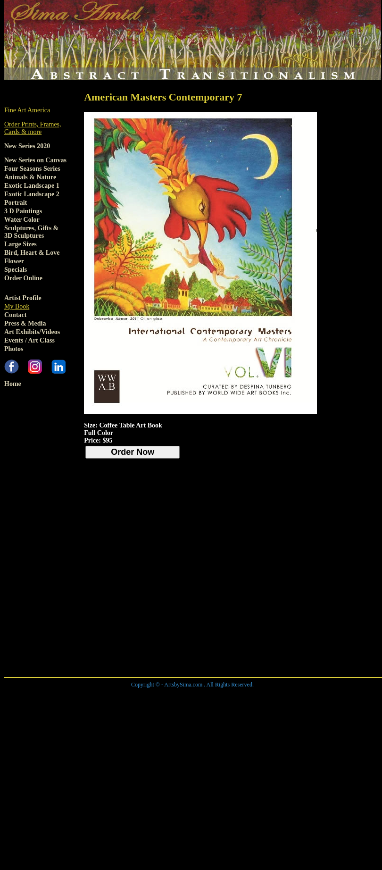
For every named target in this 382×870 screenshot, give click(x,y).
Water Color (22, 219)
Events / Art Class (29, 340)
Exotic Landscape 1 (31, 185)
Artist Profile (23, 297)
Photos (13, 348)
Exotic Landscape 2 (31, 194)
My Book (16, 306)
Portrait (15, 202)
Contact (15, 314)
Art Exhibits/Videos (32, 331)
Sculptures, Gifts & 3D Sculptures (31, 232)
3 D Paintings (23, 211)
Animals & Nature (30, 177)
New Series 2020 (27, 146)
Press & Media (25, 323)
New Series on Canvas (35, 160)
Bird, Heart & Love (31, 252)
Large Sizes (20, 244)
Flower (14, 261)
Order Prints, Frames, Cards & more (32, 128)
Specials (15, 269)
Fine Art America (27, 110)
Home (12, 383)
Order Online (23, 278)
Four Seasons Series (32, 168)
